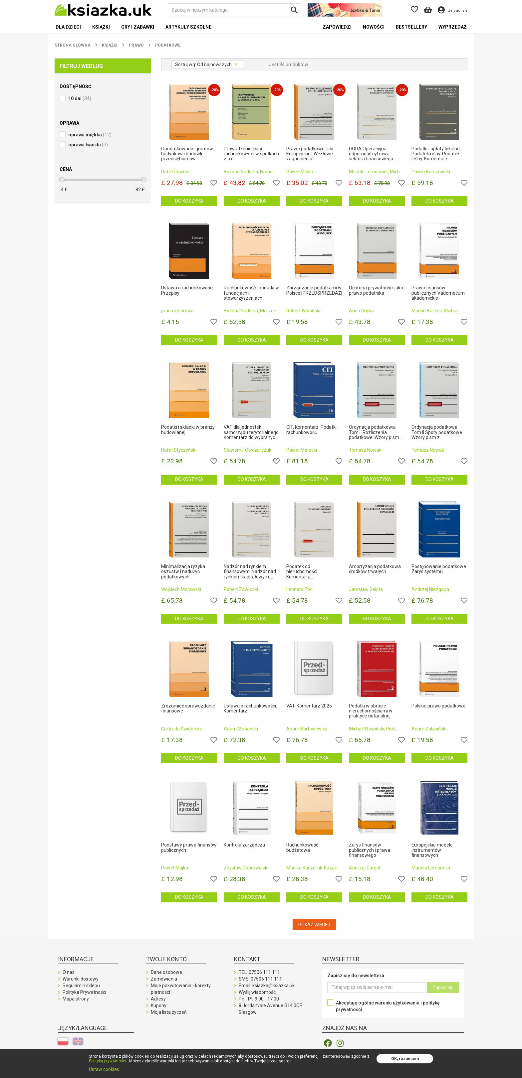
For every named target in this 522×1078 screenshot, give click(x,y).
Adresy (158, 998)
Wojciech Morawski (181, 589)
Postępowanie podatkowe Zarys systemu (438, 569)
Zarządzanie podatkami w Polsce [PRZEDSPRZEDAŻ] (314, 290)
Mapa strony (76, 998)
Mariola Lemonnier (431, 867)
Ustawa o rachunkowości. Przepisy (187, 290)
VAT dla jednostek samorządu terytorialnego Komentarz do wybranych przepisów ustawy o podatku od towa (251, 432)
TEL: (259, 972)
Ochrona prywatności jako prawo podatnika (376, 290)
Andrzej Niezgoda (430, 589)
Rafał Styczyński (178, 450)
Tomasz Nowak (365, 450)
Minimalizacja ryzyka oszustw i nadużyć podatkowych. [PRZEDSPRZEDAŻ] (183, 571)
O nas (69, 972)
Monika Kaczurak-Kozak (311, 867)
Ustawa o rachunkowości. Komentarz (250, 708)
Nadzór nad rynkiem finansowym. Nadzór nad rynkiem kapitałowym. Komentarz (250, 571)
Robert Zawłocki (241, 589)
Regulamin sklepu (81, 985)
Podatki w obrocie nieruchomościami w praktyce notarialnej (370, 711)
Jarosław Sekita (366, 589)
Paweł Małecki (301, 450)
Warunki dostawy (81, 979)
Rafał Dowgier (176, 171)
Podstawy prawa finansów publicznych (189, 847)
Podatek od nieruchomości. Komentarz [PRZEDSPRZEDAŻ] (306, 571)
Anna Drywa (362, 310)
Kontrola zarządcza (244, 845)
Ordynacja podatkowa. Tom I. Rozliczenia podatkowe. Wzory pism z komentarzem (376, 432)
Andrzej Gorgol (364, 867)
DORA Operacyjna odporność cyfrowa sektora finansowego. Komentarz (371, 154)
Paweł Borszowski (430, 171)
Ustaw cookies (104, 1069)
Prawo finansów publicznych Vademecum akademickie (438, 293)
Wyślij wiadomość (257, 992)
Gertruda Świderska (181, 728)
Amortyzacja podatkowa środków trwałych (375, 569)
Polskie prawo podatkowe (438, 705)
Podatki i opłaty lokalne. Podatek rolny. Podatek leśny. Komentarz (436, 154)
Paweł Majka (299, 171)
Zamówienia (164, 979)
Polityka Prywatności (84, 992)
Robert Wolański (303, 310)
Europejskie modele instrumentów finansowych (432, 850)
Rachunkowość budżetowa (302, 847)
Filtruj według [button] (81, 66)
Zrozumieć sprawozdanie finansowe (188, 708)
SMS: (260, 979)
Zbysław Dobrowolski (246, 867)
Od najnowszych (215, 64)
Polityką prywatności (107, 1061)
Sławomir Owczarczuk (247, 450)
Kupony (158, 1005)
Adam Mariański (241, 728)
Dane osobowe (166, 972)
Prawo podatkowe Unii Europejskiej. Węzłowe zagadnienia (309, 154)
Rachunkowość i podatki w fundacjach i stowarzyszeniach (251, 293)
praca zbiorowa (177, 310)
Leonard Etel (299, 589)
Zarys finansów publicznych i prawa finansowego (369, 850)
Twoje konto (166, 959)
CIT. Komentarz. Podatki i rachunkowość (312, 430)
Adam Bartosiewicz (307, 728)
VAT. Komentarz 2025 (309, 705)
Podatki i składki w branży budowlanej (188, 430)
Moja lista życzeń (169, 1012)
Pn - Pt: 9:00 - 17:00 (259, 998)
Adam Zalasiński (428, 728)
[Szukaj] (234, 10)
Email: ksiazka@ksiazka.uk (267, 985)
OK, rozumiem (405, 1058)
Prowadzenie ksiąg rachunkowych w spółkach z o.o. (251, 154)
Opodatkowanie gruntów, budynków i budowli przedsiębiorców (187, 154)
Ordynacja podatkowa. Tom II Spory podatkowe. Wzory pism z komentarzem (437, 432)
